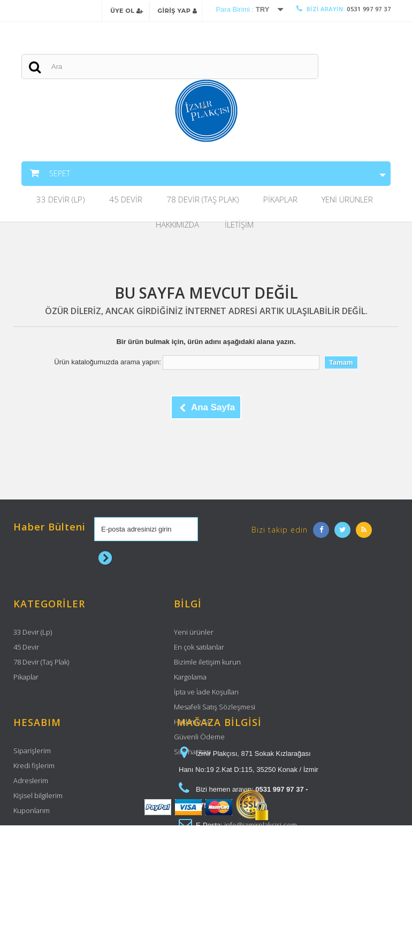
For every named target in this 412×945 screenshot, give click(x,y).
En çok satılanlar (199, 649)
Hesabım (37, 794)
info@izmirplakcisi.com (260, 897)
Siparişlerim (32, 822)
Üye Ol (126, 10)
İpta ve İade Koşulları (206, 694)
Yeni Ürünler (347, 202)
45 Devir (125, 202)
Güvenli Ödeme (199, 739)
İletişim (239, 227)
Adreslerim (30, 852)
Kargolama (190, 679)
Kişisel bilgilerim (38, 867)
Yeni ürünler (193, 634)
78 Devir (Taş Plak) (202, 202)
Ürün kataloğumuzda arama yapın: (107, 365)
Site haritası (192, 754)
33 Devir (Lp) (60, 202)
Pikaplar (280, 202)
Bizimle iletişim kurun (207, 664)
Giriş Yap (177, 10)
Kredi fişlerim (34, 837)
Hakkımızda (177, 227)
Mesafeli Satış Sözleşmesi (214, 709)
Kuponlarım (31, 882)
